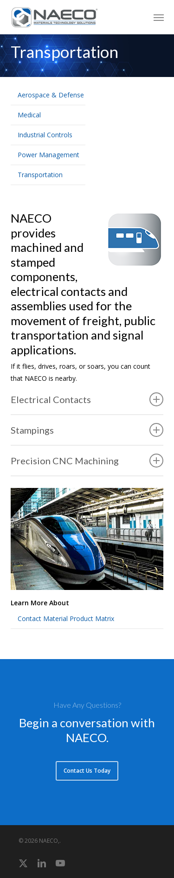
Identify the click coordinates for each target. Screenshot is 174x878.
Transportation (40, 174)
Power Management (48, 154)
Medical (29, 114)
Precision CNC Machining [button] (87, 461)
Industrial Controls (45, 134)
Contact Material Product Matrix (66, 618)
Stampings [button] (87, 430)
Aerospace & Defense (51, 94)
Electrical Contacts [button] (87, 399)
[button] (159, 17)
